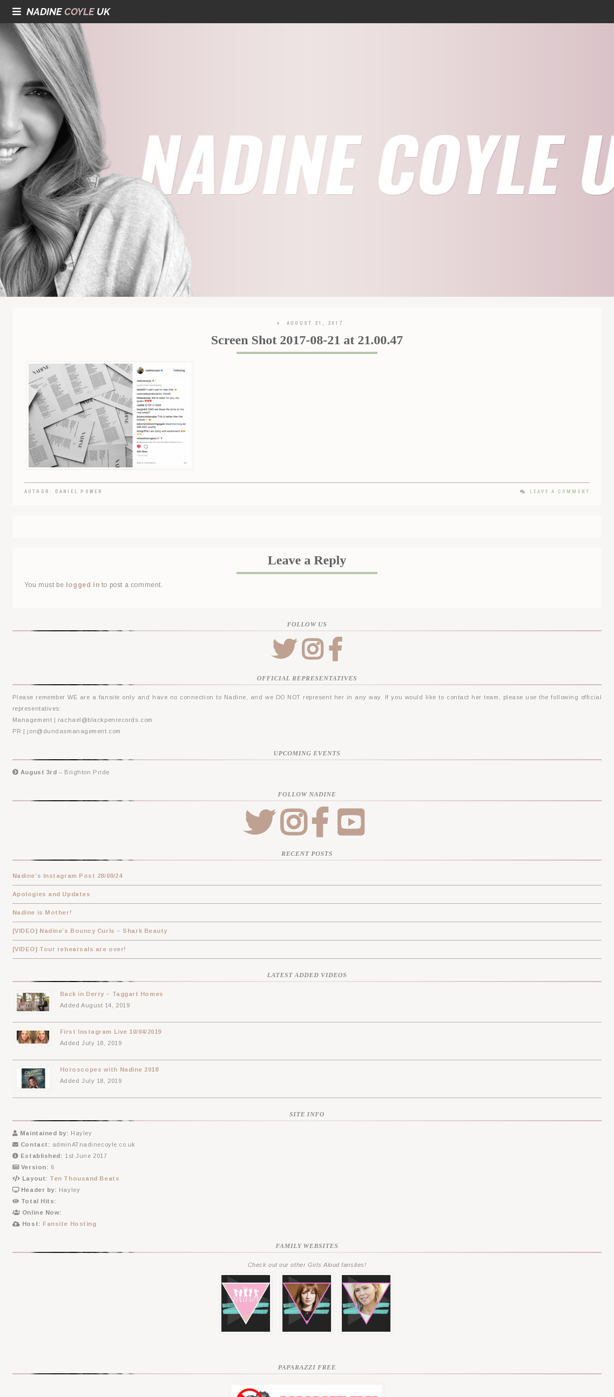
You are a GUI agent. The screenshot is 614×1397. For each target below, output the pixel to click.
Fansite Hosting (69, 1224)
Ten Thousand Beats (84, 1178)
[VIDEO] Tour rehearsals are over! (69, 949)
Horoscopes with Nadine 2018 (109, 1069)
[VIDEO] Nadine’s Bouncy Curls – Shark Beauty (89, 931)
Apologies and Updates (51, 894)
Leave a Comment (555, 491)
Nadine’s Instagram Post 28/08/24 (67, 876)
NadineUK (61, 11)
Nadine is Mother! (42, 912)
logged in (82, 585)
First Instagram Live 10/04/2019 (110, 1031)
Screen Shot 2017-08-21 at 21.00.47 (307, 340)
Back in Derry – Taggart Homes (112, 994)
